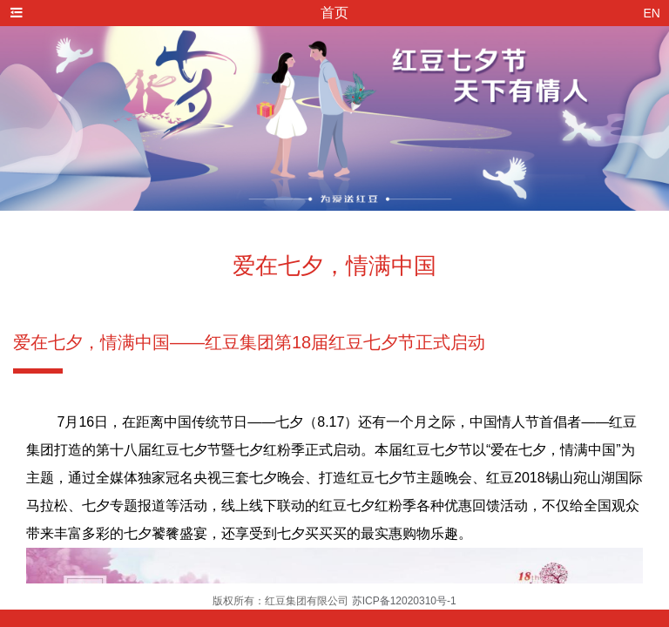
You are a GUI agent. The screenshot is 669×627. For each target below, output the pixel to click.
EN (652, 13)
